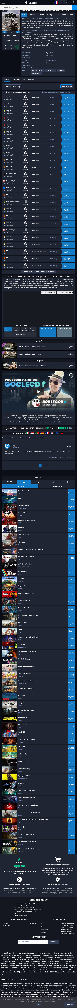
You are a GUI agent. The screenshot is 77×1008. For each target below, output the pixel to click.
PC (42, 923)
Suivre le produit (20, 334)
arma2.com (49, 55)
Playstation (45, 929)
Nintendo (44, 932)
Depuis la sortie (8, 329)
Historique (16, 79)
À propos (32, 15)
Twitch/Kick (6, 923)
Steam (48, 63)
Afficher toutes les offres (45, 272)
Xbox (43, 926)
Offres (6, 79)
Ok (38, 1004)
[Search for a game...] (38, 7)
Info (23, 15)
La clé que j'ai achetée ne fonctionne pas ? (28, 910)
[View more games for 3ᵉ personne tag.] (35, 74)
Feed (71, 15)
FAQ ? (16, 914)
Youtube (33, 923)
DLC (57, 15)
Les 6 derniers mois (24, 329)
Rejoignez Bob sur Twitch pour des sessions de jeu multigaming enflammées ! (38, 422)
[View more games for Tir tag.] (54, 71)
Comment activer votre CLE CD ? (25, 912)
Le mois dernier (32, 329)
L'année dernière (16, 329)
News (64, 15)
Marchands (6, 925)
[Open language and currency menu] (61, 2)
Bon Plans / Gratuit (67, 927)
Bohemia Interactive (52, 58)
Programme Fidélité (67, 923)
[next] (18, 32)
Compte (31, 79)
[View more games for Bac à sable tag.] (61, 71)
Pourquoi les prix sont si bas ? (24, 908)
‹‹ (32, 465)
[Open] (4, 2)
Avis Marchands (66, 929)
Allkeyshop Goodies (67, 933)
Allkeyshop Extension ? (21, 916)
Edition (41, 15)
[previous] (5, 32)
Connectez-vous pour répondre (60, 457)
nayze (13, 445)
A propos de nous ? (20, 906)
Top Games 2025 (66, 931)
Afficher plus (27, 272)
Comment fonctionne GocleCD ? (25, 904)
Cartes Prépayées (67, 925)
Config (49, 15)
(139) (59, 428)
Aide (69, 1005)
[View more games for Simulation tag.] (49, 71)
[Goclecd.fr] (30, 2)
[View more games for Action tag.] (41, 71)
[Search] (74, 7)
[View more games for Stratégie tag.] (34, 71)
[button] (73, 2)
